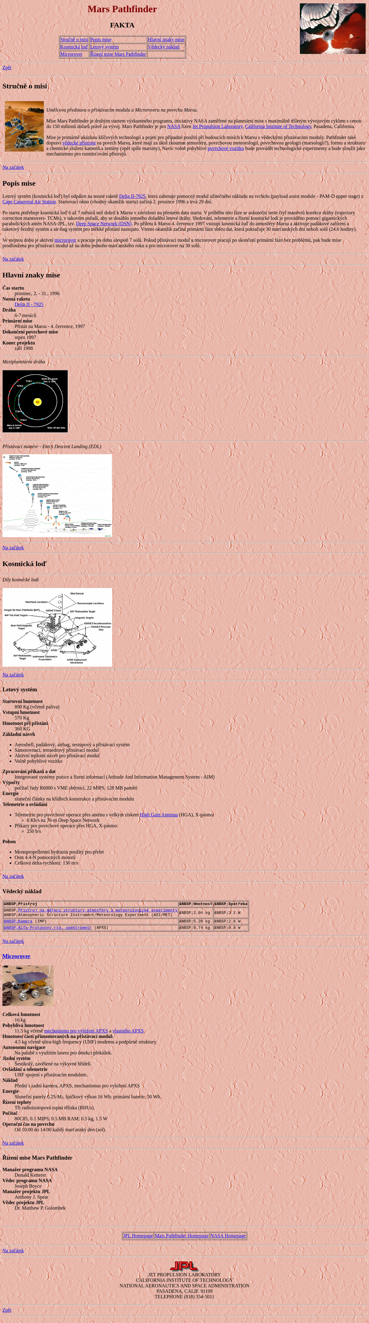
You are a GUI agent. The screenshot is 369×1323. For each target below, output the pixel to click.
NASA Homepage (228, 1240)
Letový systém (104, 46)
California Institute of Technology (278, 126)
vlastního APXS (128, 1035)
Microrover (71, 54)
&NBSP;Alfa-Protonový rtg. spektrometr (48, 932)
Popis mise (100, 39)
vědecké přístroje (79, 142)
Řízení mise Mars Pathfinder (118, 54)
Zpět (6, 67)
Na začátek (13, 167)
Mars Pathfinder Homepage (182, 1240)
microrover (65, 240)
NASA (173, 126)
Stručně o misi (74, 39)
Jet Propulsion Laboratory (217, 126)
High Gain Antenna (159, 814)
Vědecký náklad (164, 46)
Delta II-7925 (132, 196)
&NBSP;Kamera (18, 924)
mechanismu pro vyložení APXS (76, 1035)
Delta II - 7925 (29, 304)
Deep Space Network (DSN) (104, 223)
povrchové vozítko (226, 148)
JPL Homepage (138, 1240)
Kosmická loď (74, 46)
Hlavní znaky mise (166, 39)
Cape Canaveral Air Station (29, 201)
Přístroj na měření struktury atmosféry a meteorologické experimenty (97, 912)
